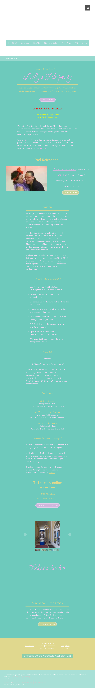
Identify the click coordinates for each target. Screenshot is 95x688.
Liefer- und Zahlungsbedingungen (21, 677)
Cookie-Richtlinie (26, 682)
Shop (84, 43)
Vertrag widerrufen (40, 682)
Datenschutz (16, 682)
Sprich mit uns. (40, 148)
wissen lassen (57, 455)
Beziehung (24, 43)
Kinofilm (36, 43)
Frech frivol (67, 43)
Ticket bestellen (70, 192)
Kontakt (65, 648)
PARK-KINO (61, 175)
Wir (76, 43)
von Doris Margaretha (47, 117)
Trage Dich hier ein (47, 624)
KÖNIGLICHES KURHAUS (64, 169)
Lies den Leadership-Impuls (47, 114)
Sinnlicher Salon (51, 43)
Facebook (29, 646)
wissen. (52, 472)
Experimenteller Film (11, 58)
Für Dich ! (12, 43)
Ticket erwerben (47, 99)
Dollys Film (65, 646)
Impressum (7, 682)
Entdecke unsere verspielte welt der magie (47, 656)
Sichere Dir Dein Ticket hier (47, 505)
